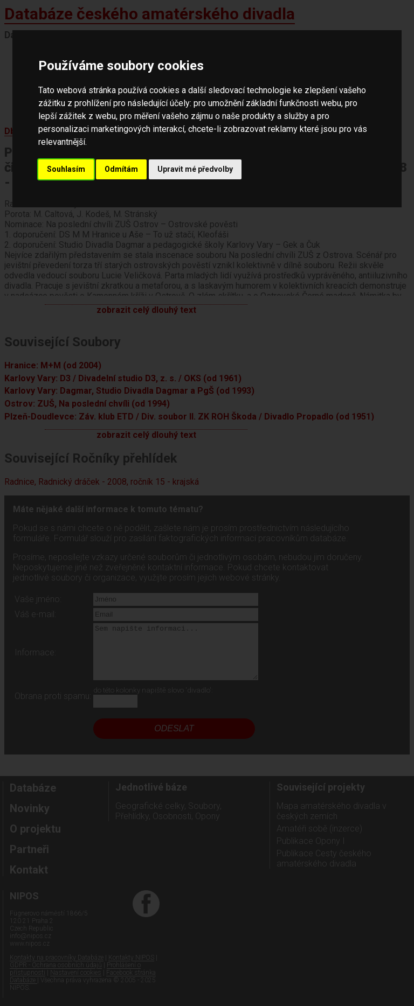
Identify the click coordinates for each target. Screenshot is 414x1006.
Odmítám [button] (121, 169)
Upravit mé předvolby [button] (195, 169)
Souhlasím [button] (66, 169)
